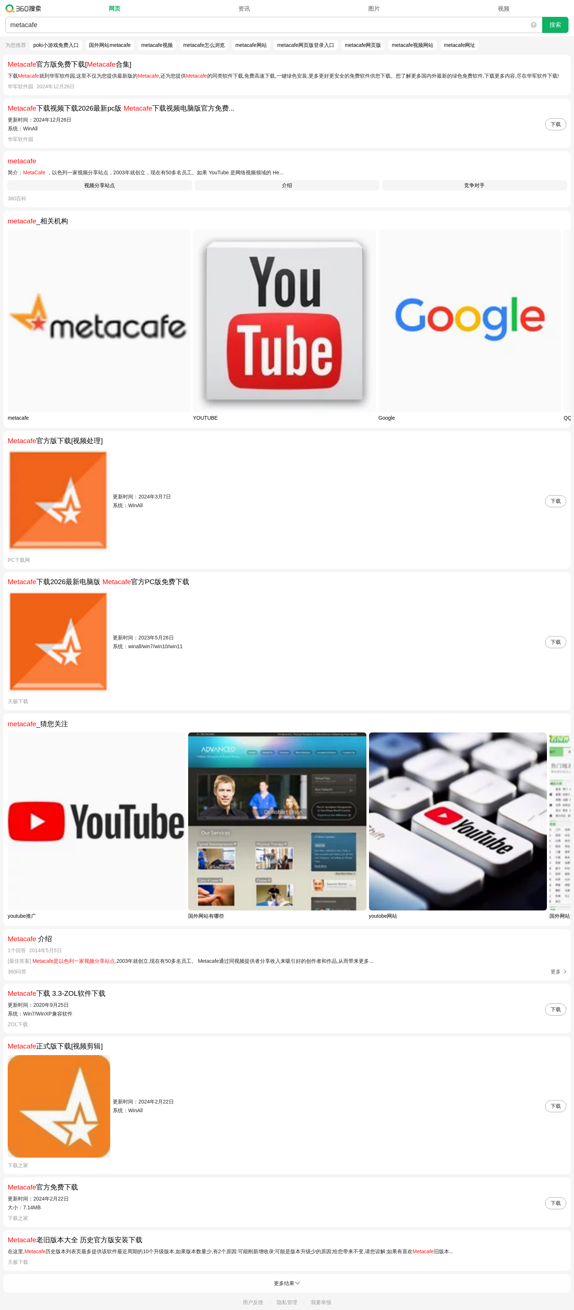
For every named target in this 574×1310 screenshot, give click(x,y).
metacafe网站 (251, 45)
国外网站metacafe (110, 45)
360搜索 (25, 8)
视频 (504, 8)
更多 (556, 972)
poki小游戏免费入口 (56, 45)
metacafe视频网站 (412, 45)
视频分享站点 (99, 185)
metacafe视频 (157, 45)
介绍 (287, 185)
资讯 (244, 8)
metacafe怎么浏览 (204, 45)
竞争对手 (474, 185)
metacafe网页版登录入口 (305, 45)
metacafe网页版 (363, 45)
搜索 (555, 25)
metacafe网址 (460, 45)
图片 (374, 8)
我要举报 (321, 1302)
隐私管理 (287, 1302)
